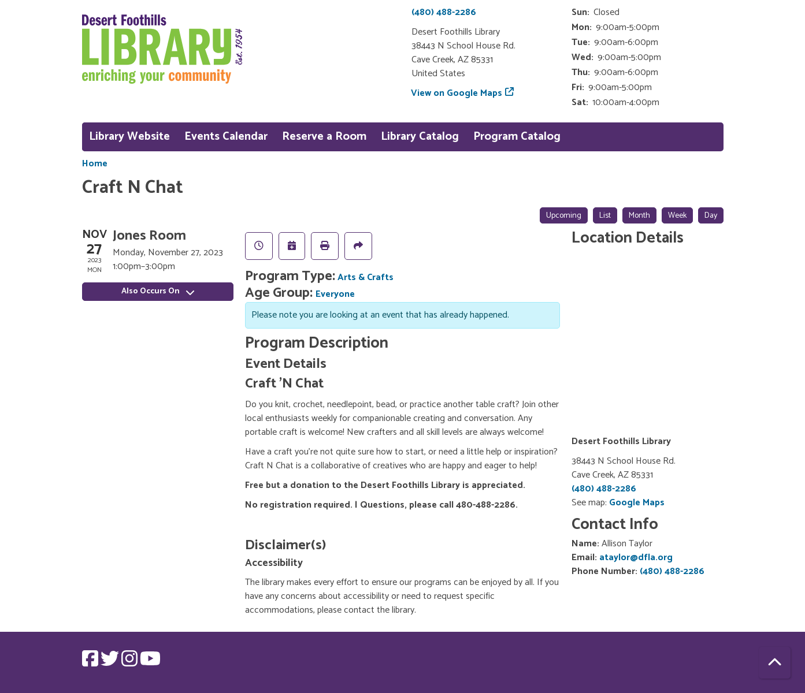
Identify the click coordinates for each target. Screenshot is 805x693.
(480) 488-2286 (443, 12)
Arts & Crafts (365, 277)
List (605, 215)
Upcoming (563, 215)
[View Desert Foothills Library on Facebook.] (91, 662)
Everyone (335, 294)
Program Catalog (517, 136)
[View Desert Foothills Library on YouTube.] (150, 662)
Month (639, 215)
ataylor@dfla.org (636, 557)
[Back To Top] (775, 663)
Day (710, 215)
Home (94, 164)
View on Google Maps (456, 93)
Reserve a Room (324, 136)
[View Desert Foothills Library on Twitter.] (111, 662)
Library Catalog (420, 136)
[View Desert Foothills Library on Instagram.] (130, 662)
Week (677, 215)
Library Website (129, 136)
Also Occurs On (157, 291)
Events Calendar (226, 136)
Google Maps (637, 503)
